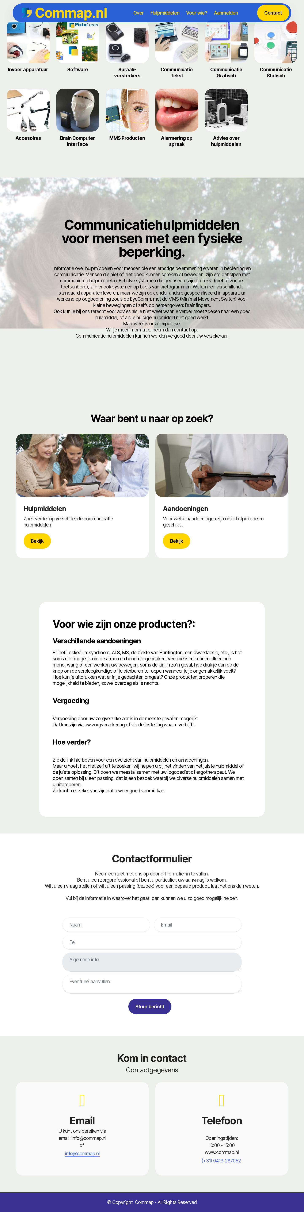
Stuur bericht (150, 1006)
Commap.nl (71, 13)
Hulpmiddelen (165, 13)
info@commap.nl (82, 1153)
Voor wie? (196, 13)
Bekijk (37, 541)
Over (138, 13)
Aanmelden (226, 13)
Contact (273, 13)
